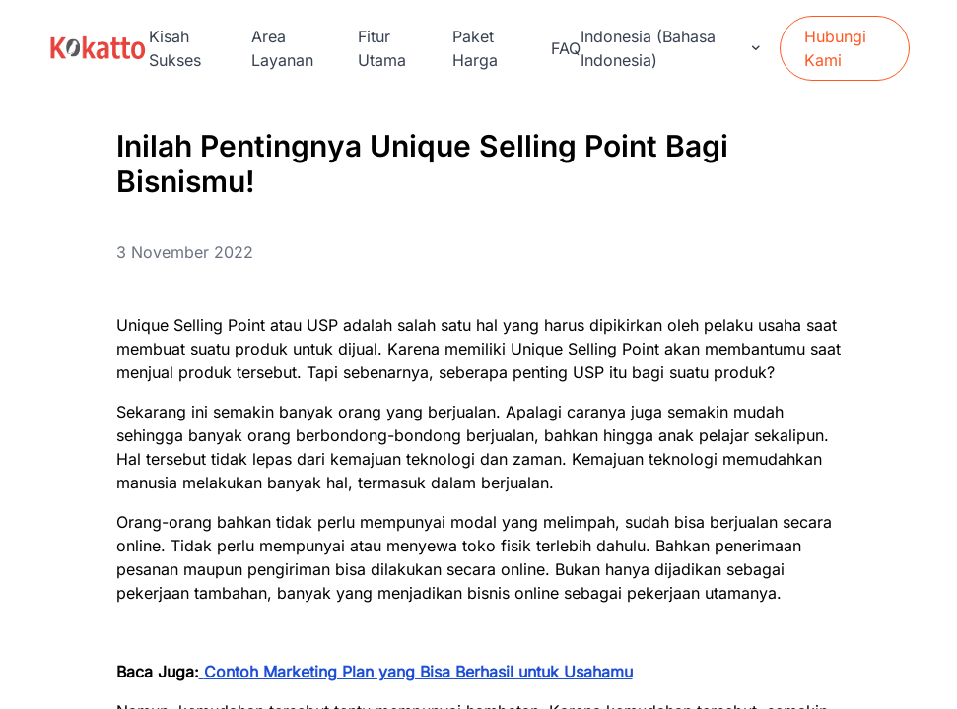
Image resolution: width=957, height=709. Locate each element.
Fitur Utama (382, 48)
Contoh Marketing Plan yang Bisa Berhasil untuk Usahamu (418, 671)
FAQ (566, 48)
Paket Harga (475, 48)
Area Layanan (282, 48)
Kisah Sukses (175, 48)
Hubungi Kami (835, 48)
